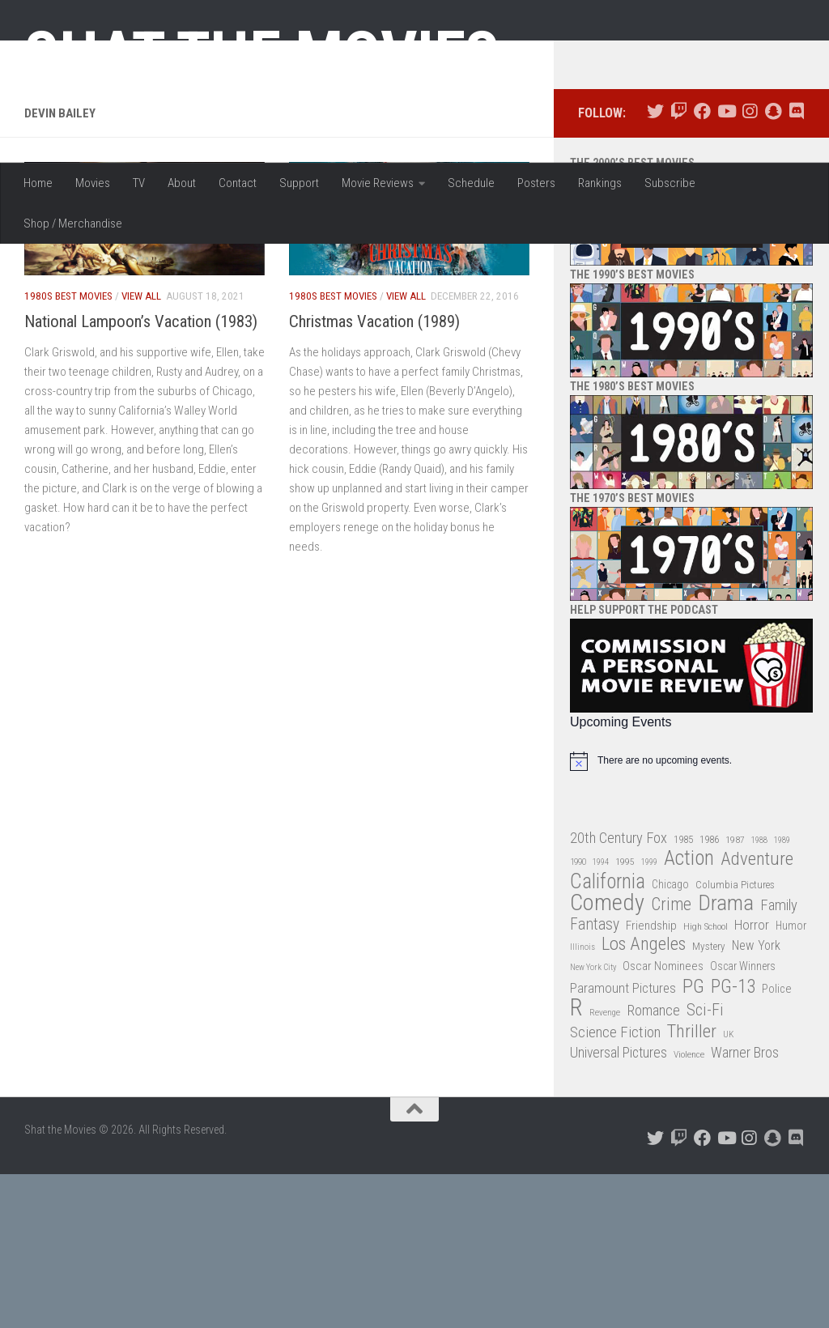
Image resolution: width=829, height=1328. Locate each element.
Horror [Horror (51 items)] (751, 1078)
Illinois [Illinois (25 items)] (582, 1101)
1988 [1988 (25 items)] (759, 994)
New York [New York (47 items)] (756, 1100)
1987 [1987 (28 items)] (735, 993)
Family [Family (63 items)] (778, 1060)
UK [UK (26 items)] (728, 1188)
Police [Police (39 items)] (777, 1143)
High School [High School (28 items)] (705, 1080)
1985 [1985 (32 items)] (683, 993)
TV (139, 183)
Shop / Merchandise (72, 223)
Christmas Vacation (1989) (374, 475)
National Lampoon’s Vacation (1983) (140, 475)
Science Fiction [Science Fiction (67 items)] (615, 1186)
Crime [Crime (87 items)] (671, 1059)
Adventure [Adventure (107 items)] (757, 1014)
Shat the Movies (262, 55)
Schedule (471, 183)
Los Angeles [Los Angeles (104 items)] (644, 1099)
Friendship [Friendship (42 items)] (651, 1079)
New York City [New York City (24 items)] (593, 1122)
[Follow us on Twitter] (655, 266)
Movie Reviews (378, 183)
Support (299, 183)
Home (38, 183)
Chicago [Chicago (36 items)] (670, 1038)
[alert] (691, 915)
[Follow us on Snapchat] (772, 266)
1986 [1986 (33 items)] (709, 993)
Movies (92, 183)
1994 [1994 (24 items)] (601, 1016)
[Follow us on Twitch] (678, 266)
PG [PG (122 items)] (693, 1140)
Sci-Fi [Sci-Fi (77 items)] (705, 1165)
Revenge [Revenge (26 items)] (604, 1167)
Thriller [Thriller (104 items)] (691, 1186)
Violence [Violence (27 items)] (689, 1209)
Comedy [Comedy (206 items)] (607, 1058)
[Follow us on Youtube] (725, 266)
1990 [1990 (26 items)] (578, 1016)
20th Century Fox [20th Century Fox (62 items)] (618, 992)
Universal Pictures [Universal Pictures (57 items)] (618, 1207)
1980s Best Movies (68, 451)
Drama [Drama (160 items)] (726, 1058)
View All (141, 451)
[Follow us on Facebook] (702, 266)
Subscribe (669, 183)
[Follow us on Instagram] (749, 266)
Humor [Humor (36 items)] (791, 1079)
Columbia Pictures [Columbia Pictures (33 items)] (735, 1038)
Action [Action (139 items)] (689, 1013)
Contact (238, 183)
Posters (536, 183)
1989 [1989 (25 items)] (782, 994)
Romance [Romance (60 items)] (653, 1164)
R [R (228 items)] (576, 1162)
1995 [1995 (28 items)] (625, 1016)
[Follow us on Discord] (796, 266)
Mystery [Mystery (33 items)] (708, 1101)
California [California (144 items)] (607, 1035)
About (182, 183)
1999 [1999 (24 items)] (649, 1016)
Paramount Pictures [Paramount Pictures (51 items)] (623, 1142)
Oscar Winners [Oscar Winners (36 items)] (743, 1120)
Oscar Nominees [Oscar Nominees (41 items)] (663, 1120)
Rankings (600, 183)
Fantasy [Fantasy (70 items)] (594, 1079)
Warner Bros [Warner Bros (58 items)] (745, 1206)
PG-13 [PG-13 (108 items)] (733, 1141)
